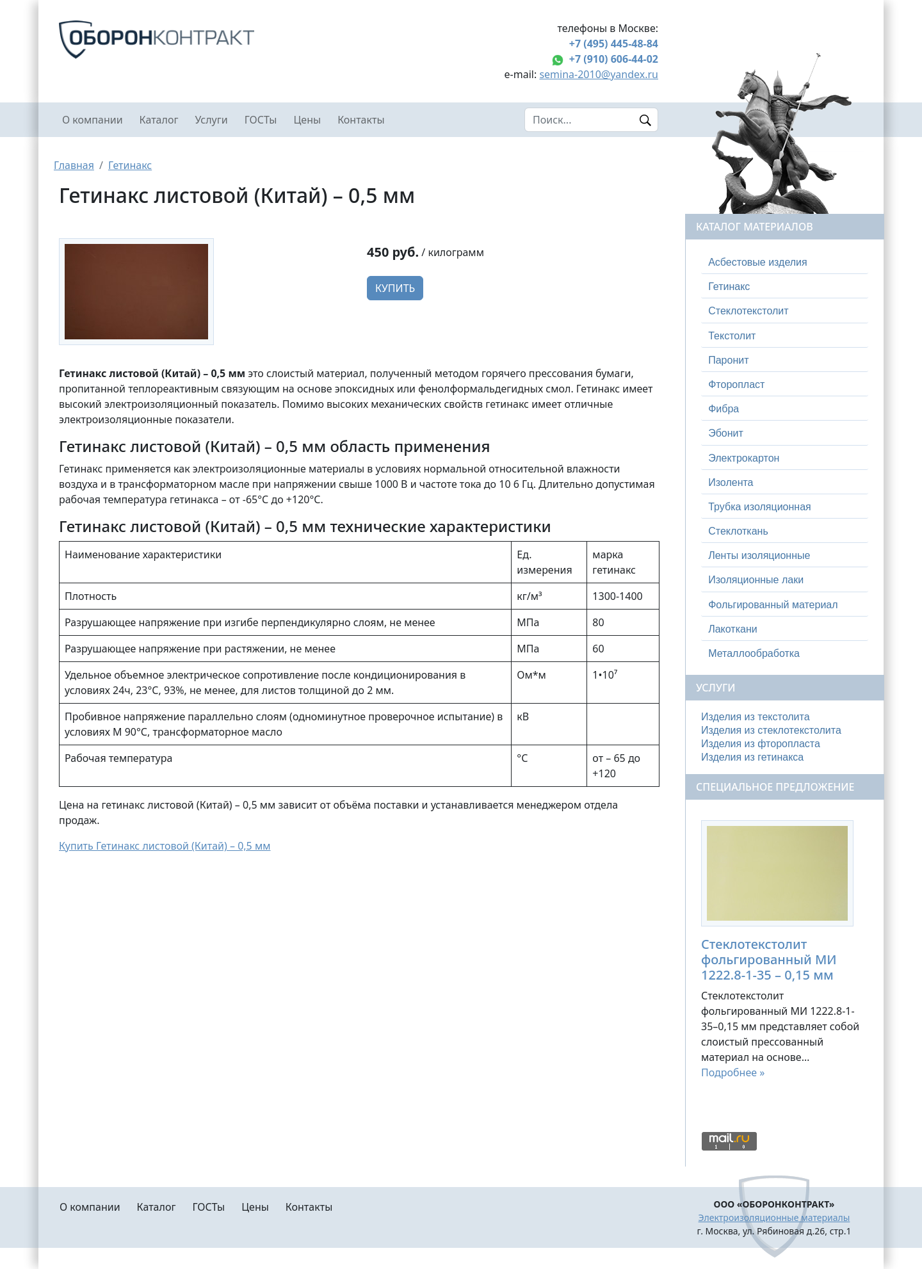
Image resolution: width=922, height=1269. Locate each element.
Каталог (159, 120)
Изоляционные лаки (756, 579)
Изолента (730, 482)
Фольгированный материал (772, 604)
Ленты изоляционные (759, 555)
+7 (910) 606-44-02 (613, 59)
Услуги (211, 120)
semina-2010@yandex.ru (598, 74)
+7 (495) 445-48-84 (613, 43)
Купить (395, 288)
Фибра (723, 408)
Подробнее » (732, 1072)
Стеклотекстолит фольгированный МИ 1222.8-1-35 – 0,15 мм (769, 959)
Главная (74, 165)
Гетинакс (130, 165)
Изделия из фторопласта (760, 743)
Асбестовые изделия (757, 262)
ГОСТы (261, 120)
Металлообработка (754, 653)
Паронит (728, 360)
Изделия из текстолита (755, 716)
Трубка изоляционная (759, 506)
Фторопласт (736, 384)
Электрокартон (743, 458)
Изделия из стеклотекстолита (771, 730)
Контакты (360, 120)
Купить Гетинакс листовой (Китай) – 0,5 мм (165, 846)
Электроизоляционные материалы (774, 1217)
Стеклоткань (738, 531)
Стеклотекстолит (748, 310)
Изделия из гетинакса (752, 757)
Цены (307, 120)
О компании (92, 120)
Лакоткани (732, 629)
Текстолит (732, 335)
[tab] (784, 262)
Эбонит (725, 433)
